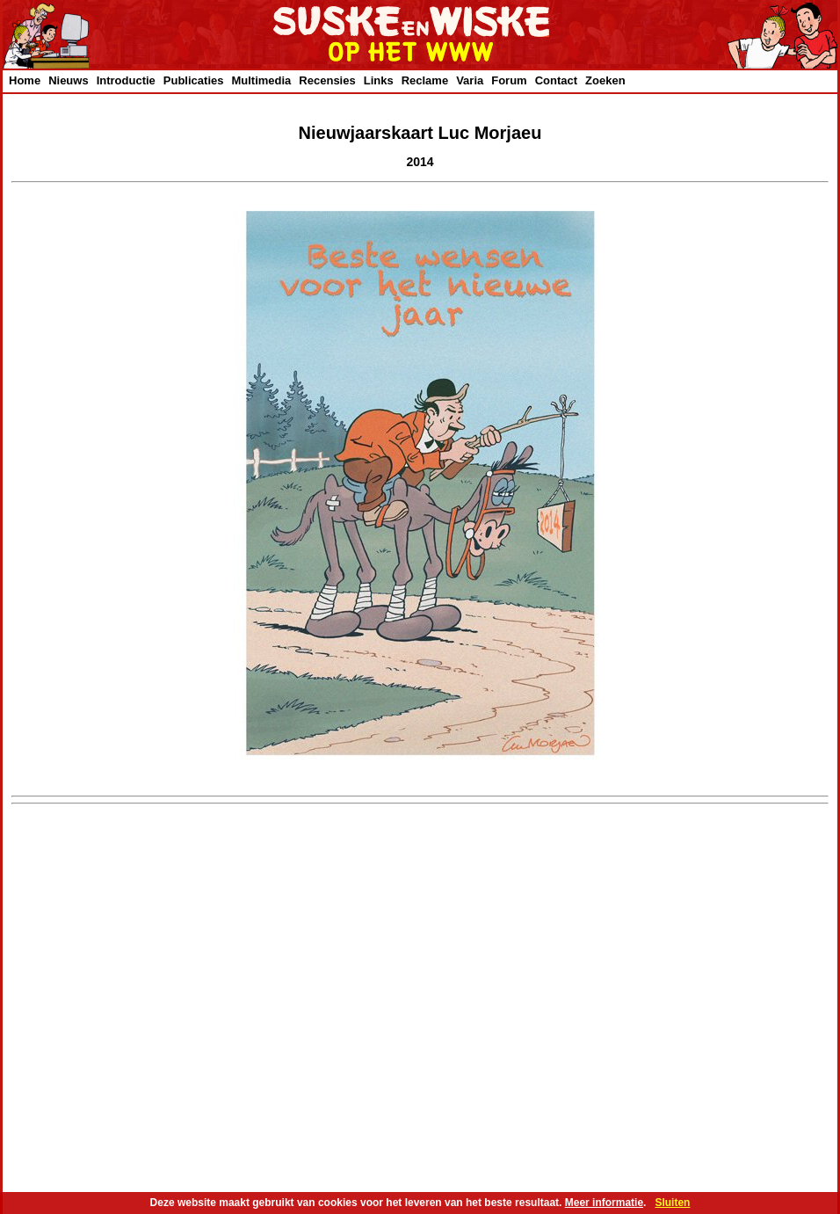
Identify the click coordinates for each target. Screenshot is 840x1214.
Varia (469, 80)
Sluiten (672, 1202)
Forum (508, 80)
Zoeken (605, 80)
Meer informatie (604, 1202)
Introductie (126, 80)
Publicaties (193, 80)
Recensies (327, 80)
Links (379, 80)
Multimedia (261, 80)
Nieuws (68, 80)
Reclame (425, 80)
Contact (556, 80)
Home (24, 80)
